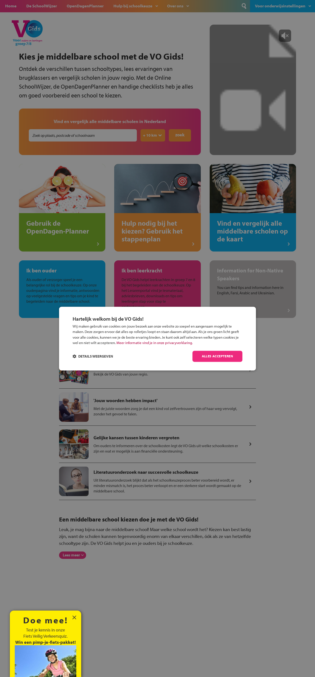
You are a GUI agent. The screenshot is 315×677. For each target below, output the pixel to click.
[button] (93, 356)
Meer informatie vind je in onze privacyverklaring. (154, 343)
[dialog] (157, 338)
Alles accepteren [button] (217, 356)
